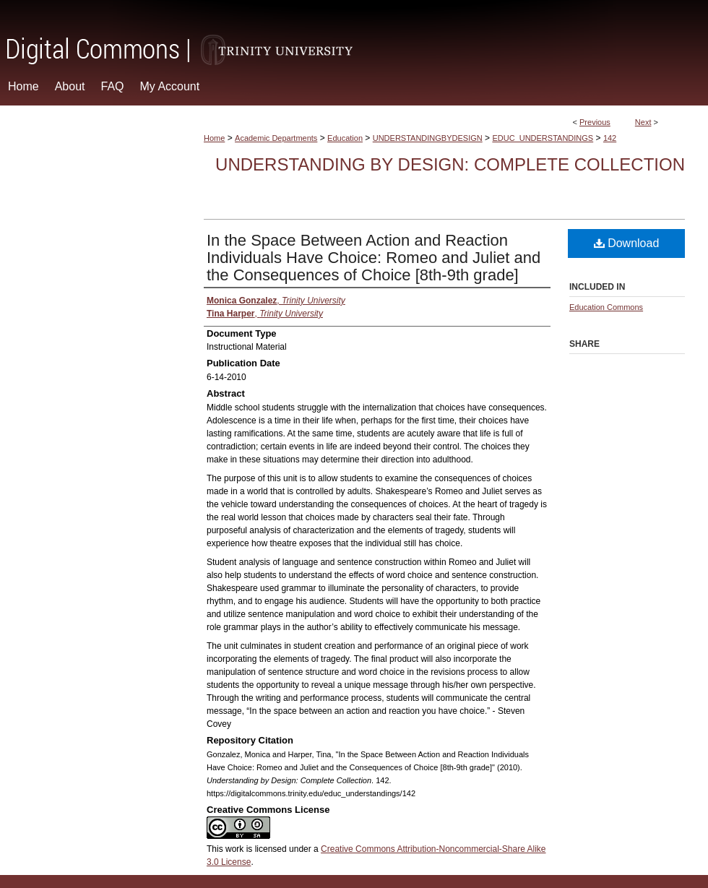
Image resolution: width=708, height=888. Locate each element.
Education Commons (606, 307)
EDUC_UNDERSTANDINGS (542, 138)
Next (643, 122)
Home (214, 138)
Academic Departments (276, 138)
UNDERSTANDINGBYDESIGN (428, 138)
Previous (594, 122)
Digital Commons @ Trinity (354, 33)
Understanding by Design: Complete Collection (450, 164)
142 (609, 138)
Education (345, 138)
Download (627, 243)
